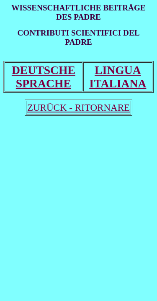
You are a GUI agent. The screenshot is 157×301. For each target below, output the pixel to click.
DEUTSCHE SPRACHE (43, 77)
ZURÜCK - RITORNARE (78, 107)
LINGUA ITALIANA (117, 77)
